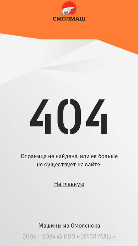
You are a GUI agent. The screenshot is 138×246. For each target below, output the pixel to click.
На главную (69, 184)
